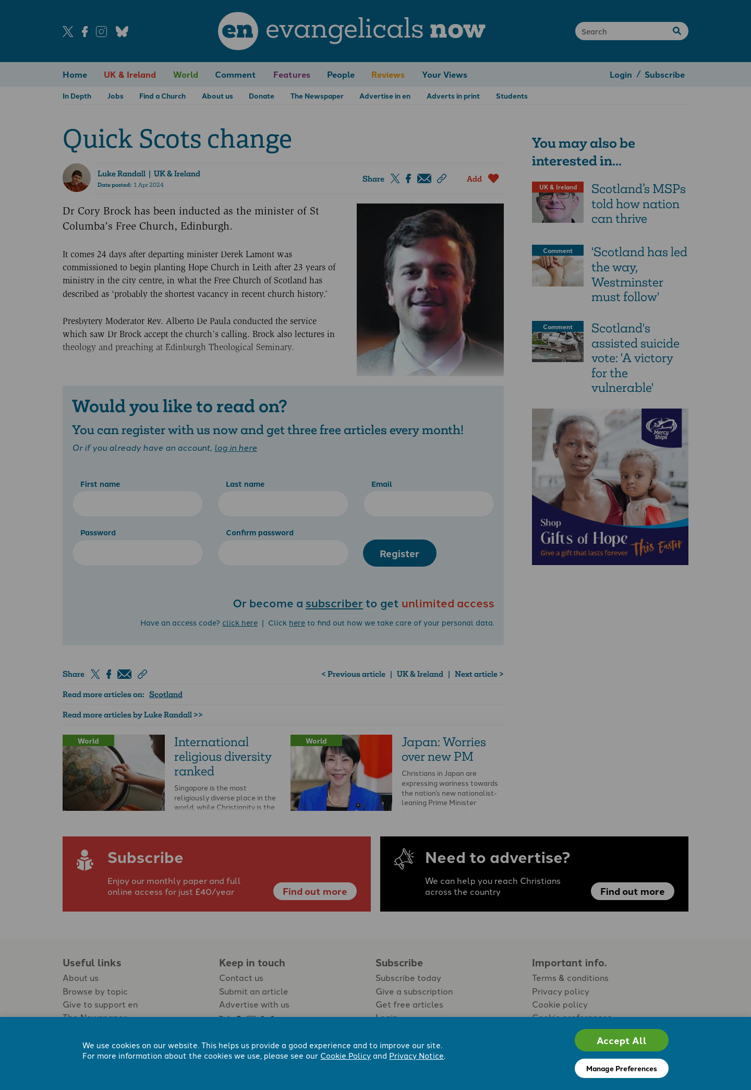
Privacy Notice (416, 1056)
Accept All (622, 1040)
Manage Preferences (621, 1068)
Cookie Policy (345, 1056)
